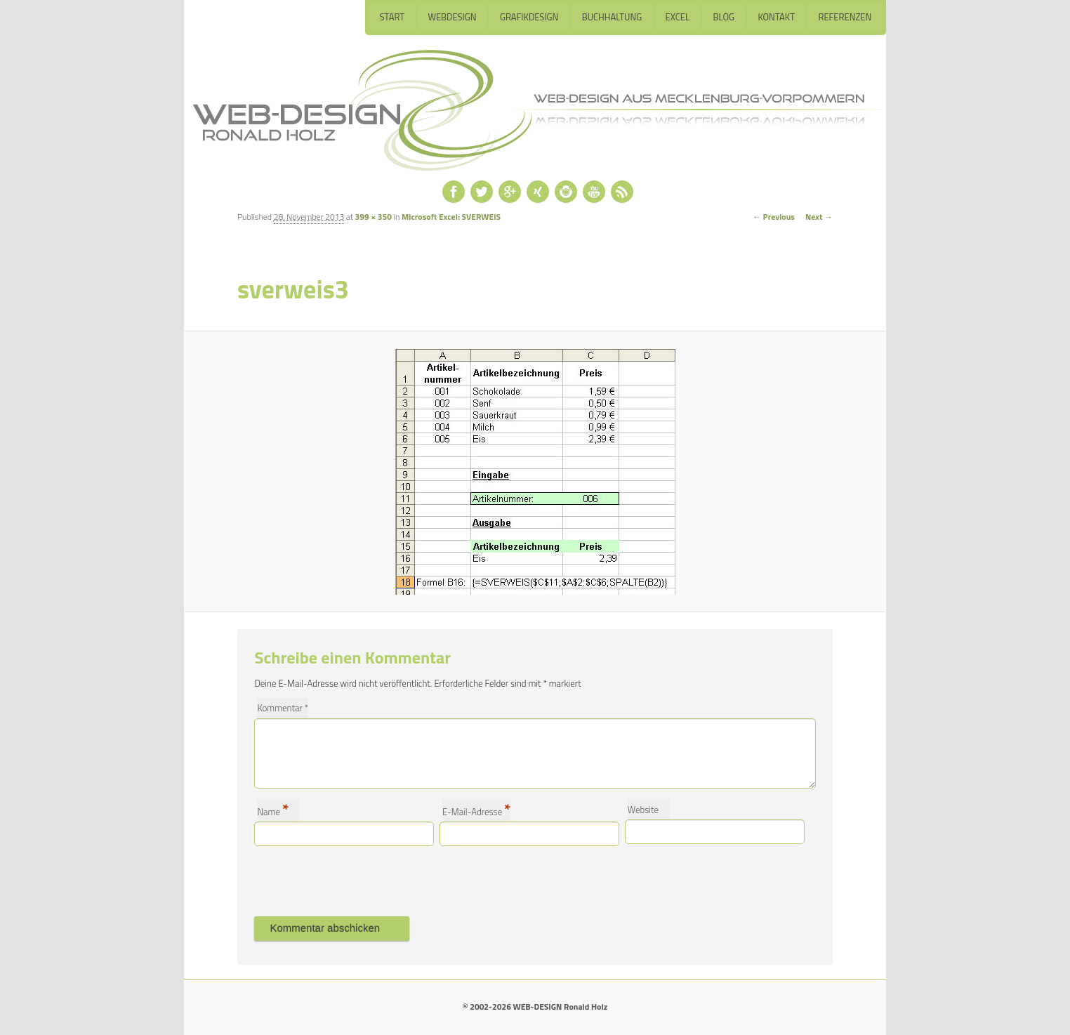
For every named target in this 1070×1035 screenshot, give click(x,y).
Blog (723, 17)
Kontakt (776, 17)
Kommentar (282, 708)
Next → (819, 216)
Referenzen (844, 17)
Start (390, 17)
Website (643, 810)
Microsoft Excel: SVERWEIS (451, 216)
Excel (677, 17)
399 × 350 (373, 216)
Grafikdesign (527, 17)
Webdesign (450, 17)
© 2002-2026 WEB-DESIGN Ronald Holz (535, 1006)
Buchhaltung (611, 17)
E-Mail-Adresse (476, 811)
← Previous (774, 216)
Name (273, 811)
